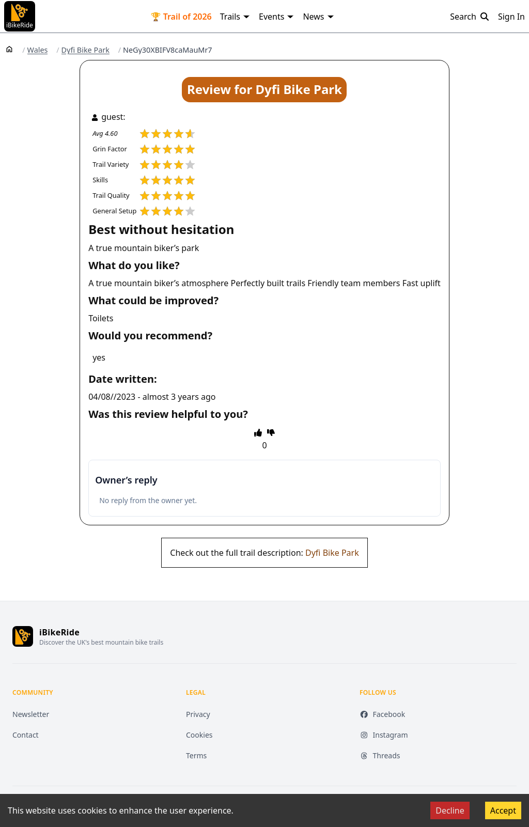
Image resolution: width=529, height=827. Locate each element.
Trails (235, 16)
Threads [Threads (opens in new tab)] (380, 755)
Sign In (511, 16)
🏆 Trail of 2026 (181, 16)
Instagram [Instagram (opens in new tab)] (384, 735)
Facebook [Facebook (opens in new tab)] (382, 714)
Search (470, 16)
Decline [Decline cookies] (449, 810)
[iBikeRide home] (22, 636)
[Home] (9, 48)
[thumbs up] (258, 432)
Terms (196, 755)
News (318, 16)
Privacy (198, 714)
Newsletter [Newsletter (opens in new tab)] (30, 714)
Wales (37, 50)
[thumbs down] (270, 432)
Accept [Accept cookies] (503, 810)
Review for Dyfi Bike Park (264, 89)
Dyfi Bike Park (85, 50)
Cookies (199, 735)
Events (276, 16)
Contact (25, 735)
